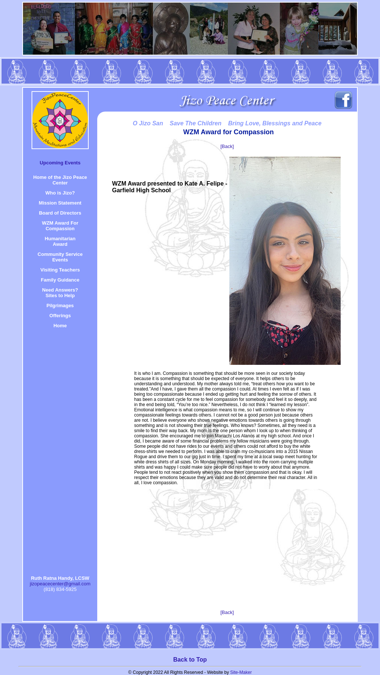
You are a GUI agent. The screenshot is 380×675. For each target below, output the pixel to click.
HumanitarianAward (60, 241)
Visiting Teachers (60, 270)
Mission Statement (60, 203)
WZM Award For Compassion (60, 225)
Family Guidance (60, 280)
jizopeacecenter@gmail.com (60, 583)
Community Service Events (59, 257)
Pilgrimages (60, 305)
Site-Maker (241, 672)
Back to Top (190, 659)
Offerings (60, 315)
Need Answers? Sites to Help (60, 292)
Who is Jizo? (60, 193)
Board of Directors (60, 213)
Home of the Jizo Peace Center (60, 180)
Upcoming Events (60, 162)
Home (60, 325)
